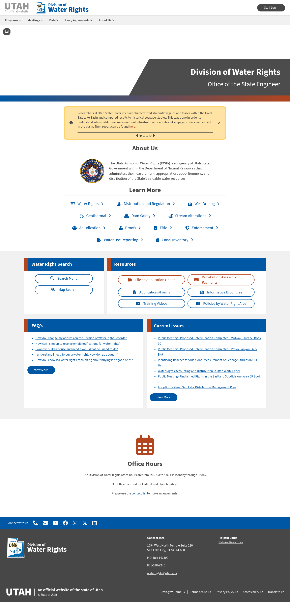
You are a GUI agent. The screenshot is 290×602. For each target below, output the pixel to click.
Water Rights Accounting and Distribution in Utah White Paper (199, 371)
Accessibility (253, 592)
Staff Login (271, 7)
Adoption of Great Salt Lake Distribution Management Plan (197, 387)
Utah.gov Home (173, 592)
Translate (276, 592)
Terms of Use (200, 592)
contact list (139, 493)
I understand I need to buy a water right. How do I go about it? (76, 354)
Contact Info (156, 538)
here (132, 126)
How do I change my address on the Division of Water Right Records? (81, 338)
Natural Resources (231, 542)
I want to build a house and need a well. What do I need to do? (76, 349)
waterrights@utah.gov (162, 573)
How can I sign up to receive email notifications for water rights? (78, 344)
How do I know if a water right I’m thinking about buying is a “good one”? (84, 360)
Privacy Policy (227, 592)
